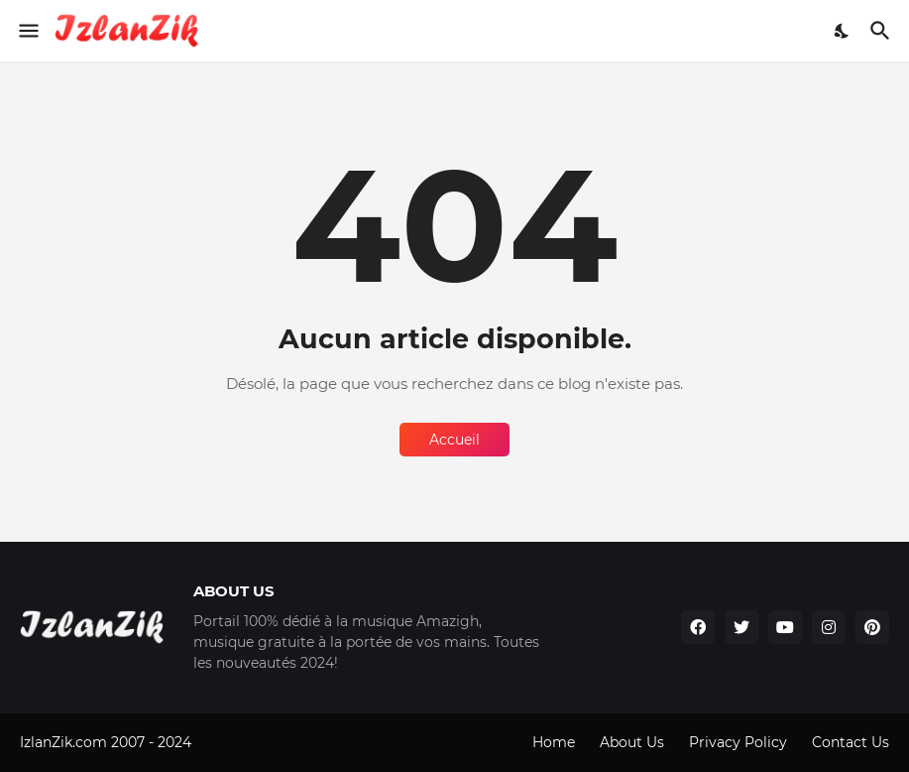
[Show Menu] (27, 31)
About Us (632, 742)
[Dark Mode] (843, 31)
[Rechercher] (882, 31)
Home (553, 742)
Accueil (454, 440)
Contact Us (850, 742)
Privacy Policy (738, 742)
